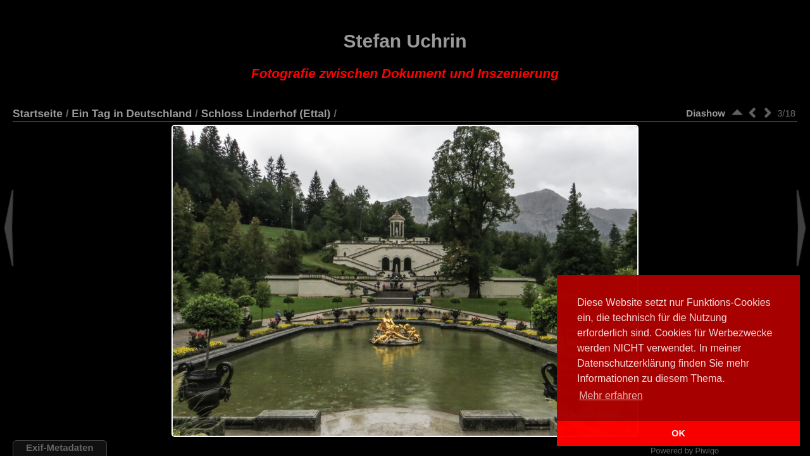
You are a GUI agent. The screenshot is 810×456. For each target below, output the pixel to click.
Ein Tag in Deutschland (132, 113)
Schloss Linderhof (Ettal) (266, 113)
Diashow (705, 113)
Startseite (38, 113)
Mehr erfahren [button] (611, 395)
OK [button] (678, 433)
